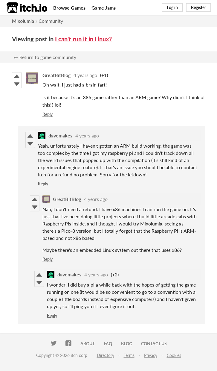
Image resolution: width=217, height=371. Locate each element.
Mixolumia (23, 21)
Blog (126, 343)
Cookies (174, 355)
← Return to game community (44, 57)
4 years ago (85, 75)
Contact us (154, 343)
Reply (47, 114)
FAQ (108, 343)
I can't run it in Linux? (83, 39)
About (87, 343)
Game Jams (103, 7)
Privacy (150, 355)
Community (51, 21)
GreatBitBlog (56, 75)
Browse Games (69, 7)
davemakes (60, 135)
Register (198, 7)
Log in (172, 7)
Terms (129, 355)
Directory (105, 355)
